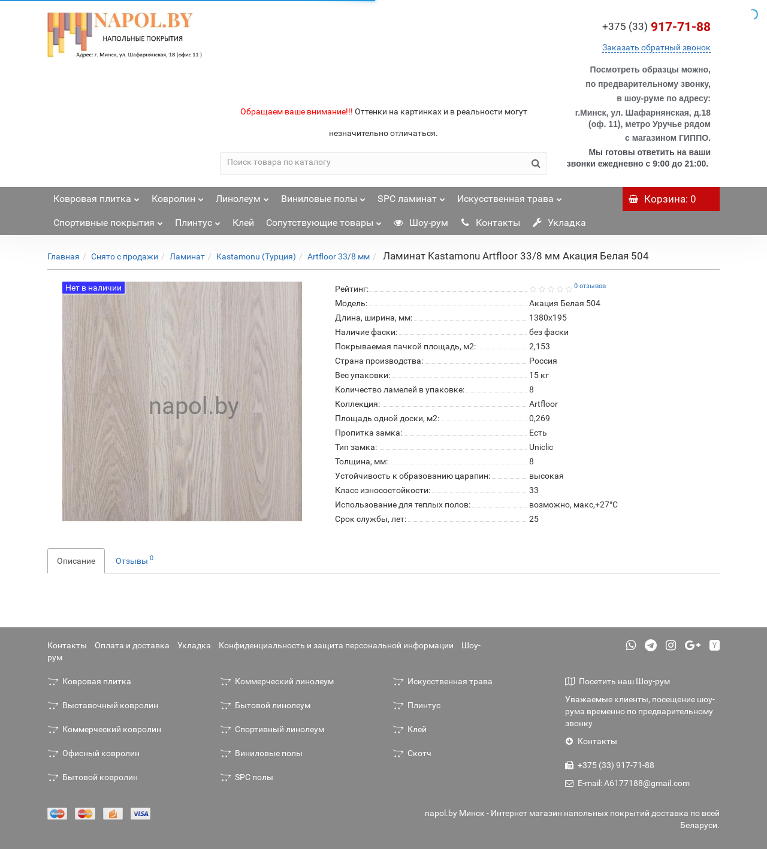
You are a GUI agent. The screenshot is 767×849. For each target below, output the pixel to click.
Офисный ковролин (93, 753)
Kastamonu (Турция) (256, 256)
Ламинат (187, 256)
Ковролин (178, 195)
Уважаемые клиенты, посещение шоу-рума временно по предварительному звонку (640, 711)
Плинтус (198, 219)
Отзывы (134, 559)
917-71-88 (656, 27)
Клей (243, 222)
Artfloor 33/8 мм (338, 256)
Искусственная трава (509, 195)
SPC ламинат (411, 195)
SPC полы (246, 777)
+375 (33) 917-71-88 (609, 765)
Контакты (490, 222)
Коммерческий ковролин (104, 729)
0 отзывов (590, 286)
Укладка (559, 222)
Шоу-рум (421, 222)
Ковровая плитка (96, 195)
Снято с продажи (124, 256)
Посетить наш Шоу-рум (617, 681)
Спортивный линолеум (272, 729)
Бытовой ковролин (92, 777)
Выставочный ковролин (102, 705)
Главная (63, 256)
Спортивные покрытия (108, 219)
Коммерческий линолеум (277, 681)
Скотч (411, 753)
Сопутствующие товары (324, 219)
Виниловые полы (323, 195)
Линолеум (242, 195)
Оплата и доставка (132, 645)
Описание (76, 561)
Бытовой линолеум (265, 705)
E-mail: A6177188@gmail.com (627, 783)
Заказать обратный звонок (656, 47)
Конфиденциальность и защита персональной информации (336, 645)
